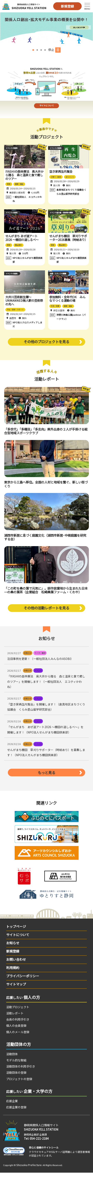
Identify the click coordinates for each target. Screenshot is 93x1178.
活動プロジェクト (17, 1012)
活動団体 (12, 1059)
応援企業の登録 (16, 1112)
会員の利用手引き (17, 1025)
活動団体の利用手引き (20, 1072)
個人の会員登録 (16, 1031)
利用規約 (12, 972)
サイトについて (46, 107)
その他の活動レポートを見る (46, 612)
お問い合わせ (16, 964)
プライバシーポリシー (22, 981)
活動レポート (15, 1018)
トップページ (16, 931)
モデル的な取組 (16, 1065)
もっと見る (46, 777)
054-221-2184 (39, 1144)
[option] (46, 28)
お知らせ (12, 948)
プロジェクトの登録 (19, 1084)
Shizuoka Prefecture (29, 1170)
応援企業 (12, 1106)
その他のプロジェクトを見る (46, 345)
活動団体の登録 (16, 1078)
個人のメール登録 (17, 1037)
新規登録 (67, 6)
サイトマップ (16, 989)
